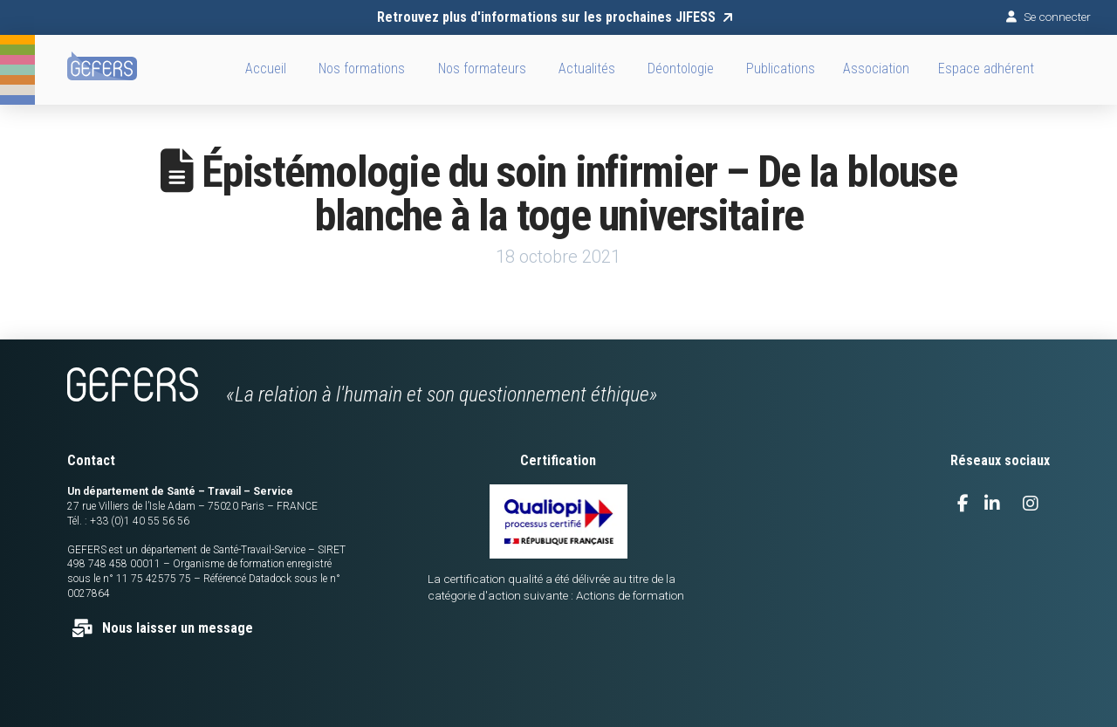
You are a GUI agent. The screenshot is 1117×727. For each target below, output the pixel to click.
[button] (877, 70)
